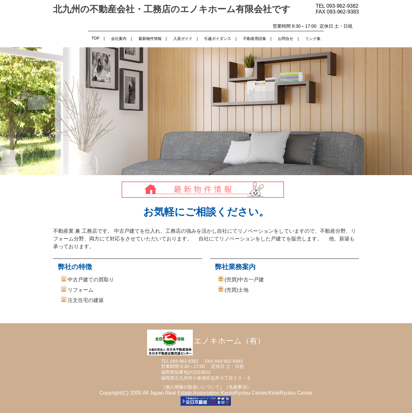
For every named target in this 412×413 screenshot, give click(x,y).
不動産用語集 (254, 38)
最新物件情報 (150, 38)
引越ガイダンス (217, 38)
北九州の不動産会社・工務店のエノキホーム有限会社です (171, 9)
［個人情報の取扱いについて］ (192, 387)
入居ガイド (182, 38)
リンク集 (313, 38)
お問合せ (285, 38)
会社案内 (118, 38)
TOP (95, 38)
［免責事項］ (237, 387)
